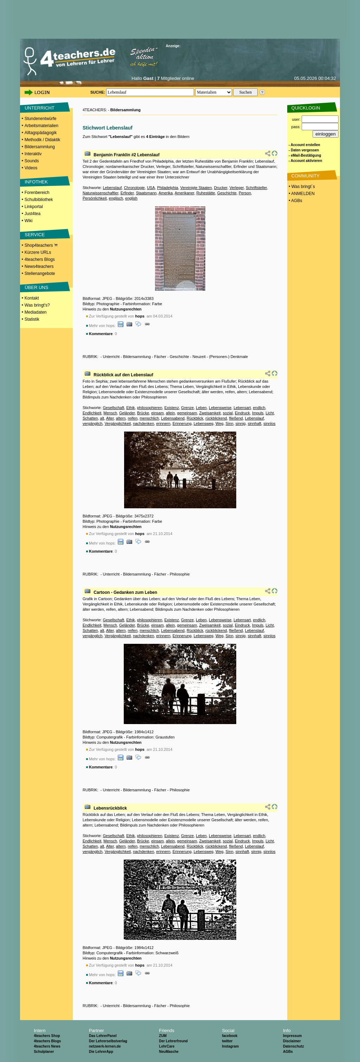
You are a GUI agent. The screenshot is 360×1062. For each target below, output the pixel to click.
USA (151, 188)
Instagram (230, 1046)
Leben (201, 408)
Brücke (143, 413)
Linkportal (34, 206)
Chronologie (134, 188)
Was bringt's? (37, 305)
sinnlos (269, 423)
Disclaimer (292, 1041)
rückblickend (216, 418)
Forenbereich (37, 192)
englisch (116, 198)
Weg (219, 423)
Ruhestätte (206, 193)
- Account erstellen (304, 145)
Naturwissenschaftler (100, 193)
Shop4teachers (41, 245)
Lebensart (242, 408)
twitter (227, 1041)
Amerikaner (184, 193)
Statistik (32, 319)
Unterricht (111, 356)
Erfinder (127, 193)
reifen (132, 418)
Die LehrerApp (101, 1052)
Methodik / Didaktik (42, 139)
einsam (157, 413)
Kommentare (100, 334)
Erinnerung (182, 423)
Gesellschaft (113, 408)
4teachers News (47, 1046)
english (131, 198)
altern (121, 418)
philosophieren (149, 408)
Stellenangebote (40, 273)
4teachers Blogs (40, 259)
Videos (31, 167)
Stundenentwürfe (41, 118)
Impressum (292, 1036)
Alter (110, 418)
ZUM (163, 1036)
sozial (228, 413)
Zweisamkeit (210, 413)
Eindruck (242, 413)
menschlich (149, 418)
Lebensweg (203, 423)
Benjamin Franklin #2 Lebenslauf (126, 154)
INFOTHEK (36, 181)
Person (245, 193)
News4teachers (39, 266)
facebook (229, 1036)
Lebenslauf (112, 188)
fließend (236, 418)
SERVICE (35, 234)
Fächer (160, 356)
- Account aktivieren (305, 161)
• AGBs (295, 200)
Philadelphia (167, 188)
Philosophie (180, 574)
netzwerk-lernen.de (105, 1046)
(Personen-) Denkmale (228, 356)
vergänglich (92, 423)
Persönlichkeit (95, 198)
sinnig (241, 423)
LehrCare (166, 1046)
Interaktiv (33, 153)
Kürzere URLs (38, 252)
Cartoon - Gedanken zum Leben (125, 592)
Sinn (229, 423)
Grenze (187, 408)
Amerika (166, 193)
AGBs (288, 1052)
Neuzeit (198, 356)
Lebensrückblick (110, 808)
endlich (259, 408)
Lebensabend (173, 418)
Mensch (110, 413)
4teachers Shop (47, 1036)
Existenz (171, 408)
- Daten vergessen (304, 150)
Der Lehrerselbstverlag (108, 1041)
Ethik (130, 408)
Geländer (127, 413)
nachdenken (143, 423)
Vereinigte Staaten (196, 188)
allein (170, 413)
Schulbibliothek (39, 199)
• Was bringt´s (301, 186)
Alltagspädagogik (41, 132)
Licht (269, 413)
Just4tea (32, 213)
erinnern (163, 423)
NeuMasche (169, 1052)
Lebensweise (220, 408)
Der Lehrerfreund (173, 1041)
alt (102, 418)
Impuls (257, 413)
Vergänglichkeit (117, 423)
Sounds (32, 160)
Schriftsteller (256, 188)
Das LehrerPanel (103, 1036)
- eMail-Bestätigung (305, 155)
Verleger (237, 188)
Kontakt (32, 298)
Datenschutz (293, 1046)
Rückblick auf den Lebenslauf (123, 374)
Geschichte (227, 193)
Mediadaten (36, 312)
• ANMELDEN (301, 193)
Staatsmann (146, 193)
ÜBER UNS (36, 287)
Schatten (90, 418)
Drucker (220, 188)
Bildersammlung (40, 146)
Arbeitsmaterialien (41, 125)
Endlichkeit (92, 413)
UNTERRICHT (39, 108)
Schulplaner (44, 1052)
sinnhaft (255, 423)
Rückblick (195, 418)
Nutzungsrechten (126, 309)
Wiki (29, 220)
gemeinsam (187, 413)
